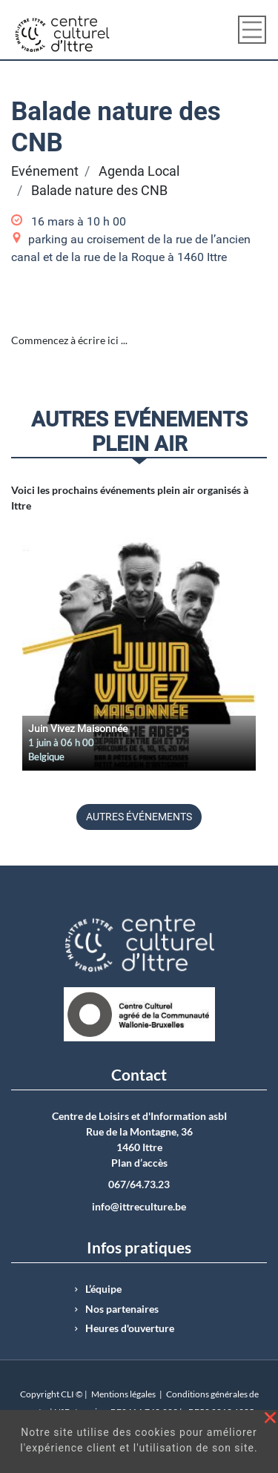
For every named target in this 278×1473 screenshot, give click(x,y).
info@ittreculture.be (139, 1207)
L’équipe (103, 1289)
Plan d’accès (139, 1163)
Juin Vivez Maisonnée (78, 728)
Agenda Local (139, 171)
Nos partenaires (122, 1309)
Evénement (45, 171)
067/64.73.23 (139, 1184)
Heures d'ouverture (129, 1328)
